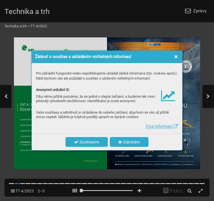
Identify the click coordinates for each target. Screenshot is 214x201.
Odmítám (129, 142)
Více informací (161, 126)
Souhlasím (86, 142)
